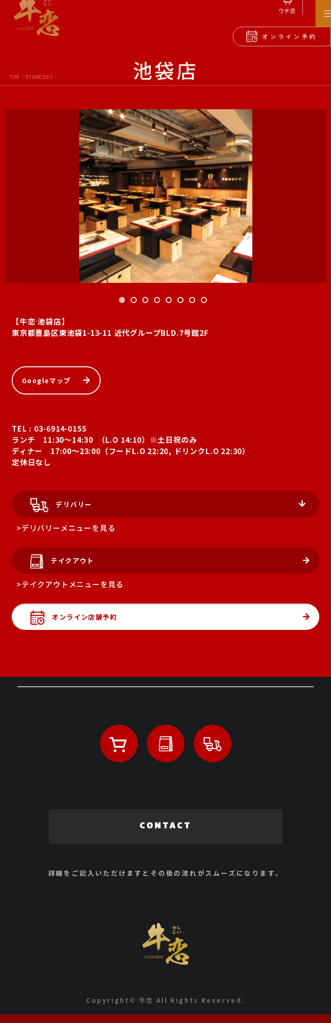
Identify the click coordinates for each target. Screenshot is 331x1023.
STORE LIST (39, 76)
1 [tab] (123, 301)
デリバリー (56, 506)
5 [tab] (170, 301)
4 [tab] (158, 301)
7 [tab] (194, 301)
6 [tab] (182, 301)
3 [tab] (147, 301)
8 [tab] (205, 301)
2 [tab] (135, 301)
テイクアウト (57, 563)
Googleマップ (46, 380)
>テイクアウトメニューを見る (70, 584)
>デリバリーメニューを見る (65, 527)
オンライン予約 (281, 33)
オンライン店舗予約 (69, 619)
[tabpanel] (165, 196)
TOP (14, 76)
